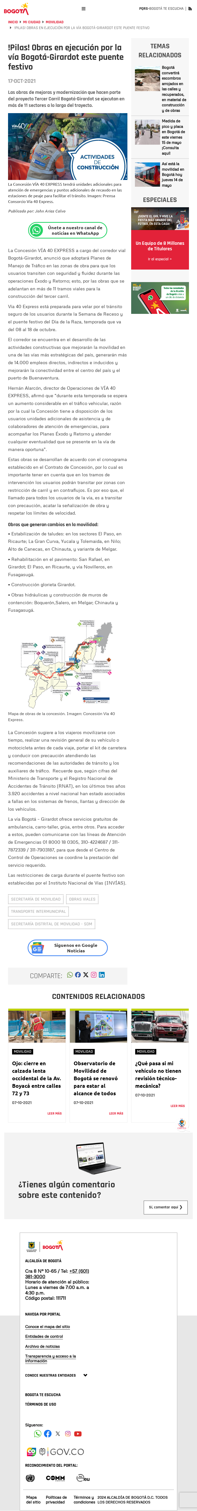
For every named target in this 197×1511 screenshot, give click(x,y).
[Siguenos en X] (58, 1433)
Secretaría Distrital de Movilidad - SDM (51, 924)
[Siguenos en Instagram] (68, 1433)
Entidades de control (44, 1336)
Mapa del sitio (33, 1499)
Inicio (13, 22)
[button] (70, 976)
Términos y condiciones (84, 1499)
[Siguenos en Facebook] (37, 1433)
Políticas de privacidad (56, 1499)
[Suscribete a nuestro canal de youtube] (78, 1433)
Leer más (54, 1113)
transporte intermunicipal (38, 911)
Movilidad (55, 22)
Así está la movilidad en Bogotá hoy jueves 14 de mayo (173, 174)
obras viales (82, 899)
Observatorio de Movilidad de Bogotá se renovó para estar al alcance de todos (96, 1078)
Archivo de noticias (42, 1346)
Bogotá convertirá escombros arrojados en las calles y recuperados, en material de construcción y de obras (174, 88)
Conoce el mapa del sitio (47, 1326)
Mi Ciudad (31, 22)
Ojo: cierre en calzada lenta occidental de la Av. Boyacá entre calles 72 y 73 (36, 1078)
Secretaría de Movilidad (36, 899)
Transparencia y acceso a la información (50, 1358)
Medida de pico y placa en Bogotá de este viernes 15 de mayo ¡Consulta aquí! (173, 137)
